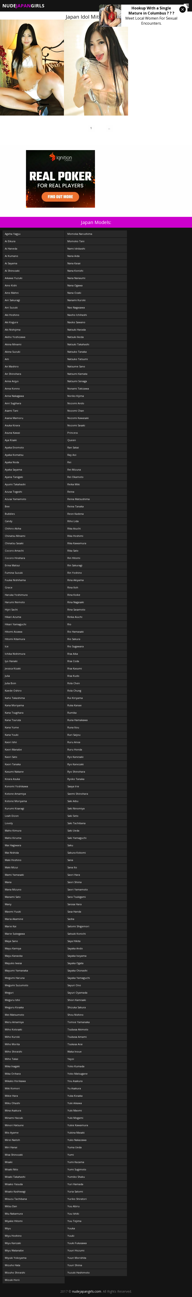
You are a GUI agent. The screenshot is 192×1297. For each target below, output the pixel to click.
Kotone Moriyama (16, 801)
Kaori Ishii (11, 742)
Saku (70, 845)
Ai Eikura (10, 241)
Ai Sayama (11, 263)
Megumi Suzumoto (16, 985)
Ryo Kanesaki (75, 757)
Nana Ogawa (75, 285)
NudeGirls (23, 6)
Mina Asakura (13, 1110)
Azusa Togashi (13, 491)
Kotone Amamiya (15, 793)
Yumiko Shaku (76, 1176)
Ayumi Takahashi (15, 484)
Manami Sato (13, 897)
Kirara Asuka (12, 779)
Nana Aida (73, 256)
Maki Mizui (11, 867)
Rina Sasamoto (76, 609)
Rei (69, 462)
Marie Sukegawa (15, 933)
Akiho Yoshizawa (15, 337)
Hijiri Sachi (11, 609)
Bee (7, 506)
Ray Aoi (71, 455)
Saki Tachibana (76, 823)
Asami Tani (11, 410)
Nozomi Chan (75, 410)
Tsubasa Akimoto (77, 1029)
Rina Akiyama (75, 580)
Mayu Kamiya (13, 948)
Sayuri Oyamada (77, 992)
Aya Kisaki (11, 440)
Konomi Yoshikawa (16, 786)
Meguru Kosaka (14, 1007)
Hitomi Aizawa (13, 631)
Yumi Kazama (75, 1162)
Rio (69, 624)
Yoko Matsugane (77, 1073)
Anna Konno (12, 388)
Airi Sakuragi (12, 300)
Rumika (72, 712)
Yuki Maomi (74, 1110)
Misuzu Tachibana (16, 1199)
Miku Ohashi (12, 1103)
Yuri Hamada (75, 1184)
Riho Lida (73, 521)
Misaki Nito (11, 1169)
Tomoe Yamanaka (78, 1022)
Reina (70, 491)
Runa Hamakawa (77, 720)
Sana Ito (72, 867)
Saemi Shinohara (77, 793)
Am (7, 359)
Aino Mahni (12, 292)
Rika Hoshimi (75, 536)
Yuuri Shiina (74, 1265)
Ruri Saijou (73, 734)
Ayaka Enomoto (14, 447)
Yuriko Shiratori (77, 1199)
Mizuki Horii (12, 1280)
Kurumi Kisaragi (14, 808)
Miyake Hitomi (14, 1221)
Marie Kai (10, 926)
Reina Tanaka (75, 506)
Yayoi (70, 1059)
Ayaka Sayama (13, 469)
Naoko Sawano (76, 322)
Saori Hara (73, 874)
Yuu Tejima (74, 1221)
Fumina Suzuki (14, 572)
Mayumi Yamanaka (16, 970)
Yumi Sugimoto (76, 1169)
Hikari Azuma (13, 617)
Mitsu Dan (11, 1206)
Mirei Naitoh (12, 1140)
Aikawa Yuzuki (13, 278)
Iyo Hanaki (11, 661)
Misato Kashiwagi (15, 1191)
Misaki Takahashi (15, 1176)
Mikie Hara (11, 1095)
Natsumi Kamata (77, 373)
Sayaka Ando (75, 948)
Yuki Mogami (75, 1118)
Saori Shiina (74, 882)
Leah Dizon (12, 815)
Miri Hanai (11, 1147)
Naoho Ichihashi (77, 315)
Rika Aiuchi (74, 528)
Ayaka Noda (12, 462)
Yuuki (70, 1235)
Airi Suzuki (11, 307)
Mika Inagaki (12, 1066)
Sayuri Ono (74, 985)
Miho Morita (12, 1044)
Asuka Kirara (12, 425)
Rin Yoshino (74, 572)
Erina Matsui (12, 565)
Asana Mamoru (14, 418)
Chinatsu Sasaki (14, 543)
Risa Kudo (73, 676)
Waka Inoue (74, 1051)
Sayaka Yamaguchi (78, 978)
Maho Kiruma (13, 838)
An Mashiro (12, 366)
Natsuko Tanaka (77, 351)
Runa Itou (73, 727)
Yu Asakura (74, 1088)
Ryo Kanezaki (75, 764)
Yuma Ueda (74, 1147)
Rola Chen (73, 683)
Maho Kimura (13, 830)
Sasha (70, 919)
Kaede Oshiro (13, 690)
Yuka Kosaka (75, 1095)
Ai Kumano (11, 256)
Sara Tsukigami (76, 897)
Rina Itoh (72, 587)
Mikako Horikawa (15, 1081)
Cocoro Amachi (14, 550)
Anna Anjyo (12, 381)
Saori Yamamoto (77, 889)
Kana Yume (12, 727)
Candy (8, 521)
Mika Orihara (13, 1073)
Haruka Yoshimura (16, 594)
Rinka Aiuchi (74, 617)
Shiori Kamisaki (76, 1000)
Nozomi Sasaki (76, 425)
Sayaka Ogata (75, 963)
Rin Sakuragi (74, 565)
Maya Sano (11, 941)
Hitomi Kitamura (15, 639)
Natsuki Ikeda (75, 337)
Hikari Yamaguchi (15, 624)
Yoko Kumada (75, 1066)
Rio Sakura (73, 639)
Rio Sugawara (75, 646)
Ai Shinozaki (12, 270)
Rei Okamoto (75, 477)
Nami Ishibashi (76, 248)
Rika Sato (72, 550)
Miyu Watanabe (14, 1250)
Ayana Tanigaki (14, 477)
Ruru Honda (74, 749)
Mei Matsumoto (14, 1014)
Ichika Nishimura (15, 653)
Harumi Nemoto (15, 602)
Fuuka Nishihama (15, 580)
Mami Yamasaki (14, 874)
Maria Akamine (14, 919)
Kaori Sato (11, 757)
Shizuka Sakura (76, 1007)
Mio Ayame (12, 1132)
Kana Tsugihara (14, 712)
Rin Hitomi (73, 558)
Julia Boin (10, 683)
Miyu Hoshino (13, 1235)
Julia (7, 676)
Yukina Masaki (76, 1132)
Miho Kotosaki (13, 1029)
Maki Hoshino (13, 860)
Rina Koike (73, 594)
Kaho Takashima (15, 698)
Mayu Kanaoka (14, 955)
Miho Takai (11, 1059)
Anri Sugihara (13, 403)
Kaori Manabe (13, 749)
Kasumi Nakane (14, 771)
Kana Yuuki (11, 734)
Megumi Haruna (15, 978)
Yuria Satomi (75, 1191)
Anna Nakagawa (14, 396)
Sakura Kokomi (76, 852)
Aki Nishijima (12, 329)
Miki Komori (12, 1088)
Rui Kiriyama (75, 698)
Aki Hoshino (12, 315)
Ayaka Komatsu (14, 455)
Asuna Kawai (12, 432)
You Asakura (75, 1081)
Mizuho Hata (12, 1265)
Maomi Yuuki (13, 911)
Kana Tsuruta (13, 720)
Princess (72, 432)
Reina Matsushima (78, 499)
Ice (7, 646)
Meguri (9, 992)
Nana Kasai (73, 263)
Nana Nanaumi (76, 278)
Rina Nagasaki (75, 602)
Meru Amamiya (14, 1022)
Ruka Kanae (74, 705)
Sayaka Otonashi (77, 970)
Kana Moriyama (14, 705)
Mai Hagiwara (13, 845)
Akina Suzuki (12, 351)
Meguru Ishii (12, 1000)
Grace (8, 587)
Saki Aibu (72, 801)
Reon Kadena (75, 513)
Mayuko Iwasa (13, 963)
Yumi (70, 1154)
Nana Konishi (75, 270)
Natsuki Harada (76, 329)
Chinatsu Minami (15, 536)
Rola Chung (74, 690)
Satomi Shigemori (78, 926)
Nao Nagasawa (76, 307)
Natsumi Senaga (77, 381)
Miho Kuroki (12, 1036)
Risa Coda (73, 661)
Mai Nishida (12, 852)
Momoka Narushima (79, 234)
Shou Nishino (75, 1014)
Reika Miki (73, 484)
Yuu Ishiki (73, 1213)
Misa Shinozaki (14, 1154)
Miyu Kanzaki (13, 1243)
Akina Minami (13, 344)
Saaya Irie (73, 786)
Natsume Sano (76, 366)
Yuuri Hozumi (75, 1250)
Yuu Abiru (73, 1206)
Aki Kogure (11, 322)
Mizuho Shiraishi (15, 1272)
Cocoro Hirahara (15, 558)
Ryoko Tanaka (75, 779)
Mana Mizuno (13, 889)
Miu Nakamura (14, 1213)
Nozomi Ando (75, 403)
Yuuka (71, 1228)
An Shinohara (13, 373)
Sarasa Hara (74, 904)
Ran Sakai (73, 447)
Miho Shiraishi (13, 1051)
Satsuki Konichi (76, 933)
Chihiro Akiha (13, 528)
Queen (71, 440)
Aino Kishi (11, 285)
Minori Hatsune (14, 1125)
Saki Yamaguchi (76, 838)
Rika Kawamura (76, 543)
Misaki (8, 1162)
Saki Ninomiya (76, 808)
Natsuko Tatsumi (77, 359)
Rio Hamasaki (75, 631)
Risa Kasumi (74, 668)
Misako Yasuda (14, 1184)
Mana (8, 882)
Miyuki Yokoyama (15, 1257)
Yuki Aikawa (74, 1103)
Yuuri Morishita (76, 1257)
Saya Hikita (73, 941)
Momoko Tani (75, 241)
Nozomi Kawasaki (78, 418)
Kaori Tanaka (13, 764)
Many (8, 904)
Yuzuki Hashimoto (78, 1272)
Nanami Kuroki (76, 300)
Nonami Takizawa (78, 388)
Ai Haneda (11, 248)
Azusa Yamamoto (15, 499)
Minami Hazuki (14, 1118)
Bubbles (10, 513)
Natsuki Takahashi (78, 344)
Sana (70, 860)
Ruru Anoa (73, 742)
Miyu (8, 1228)
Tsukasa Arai (75, 1044)
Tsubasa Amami (77, 1036)
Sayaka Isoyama (76, 955)
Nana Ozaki (74, 292)
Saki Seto (72, 815)
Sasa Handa (74, 911)
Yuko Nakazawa (76, 1140)
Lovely (9, 823)
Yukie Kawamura (77, 1125)
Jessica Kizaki (13, 668)
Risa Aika (72, 653)
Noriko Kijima (75, 396)
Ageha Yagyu (12, 234)
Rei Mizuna (74, 469)
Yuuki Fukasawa (77, 1243)
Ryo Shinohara (76, 771)
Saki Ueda (73, 830)
